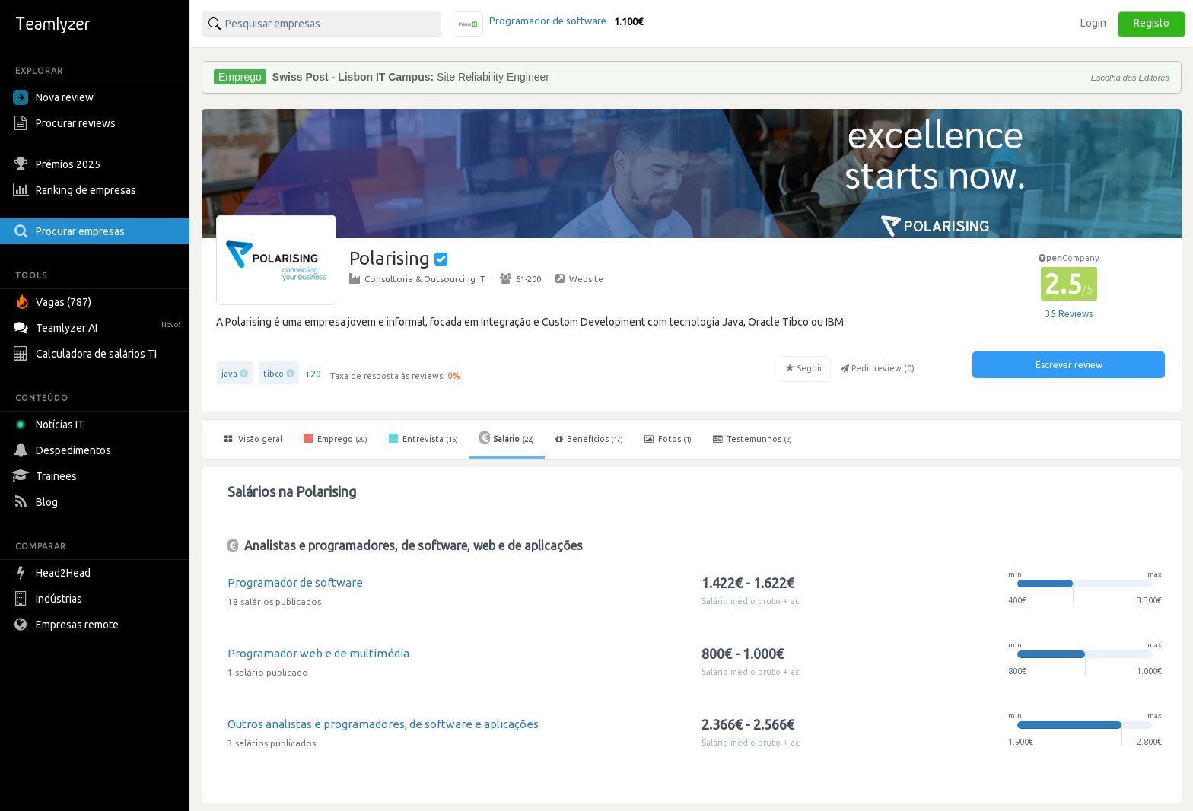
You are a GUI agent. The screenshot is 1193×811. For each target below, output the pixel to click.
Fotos (668, 439)
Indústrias (49, 599)
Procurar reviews (66, 123)
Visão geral (253, 439)
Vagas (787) (54, 302)
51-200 (520, 278)
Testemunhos (752, 439)
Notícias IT (51, 424)
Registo (1151, 23)
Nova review (53, 97)
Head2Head (54, 573)
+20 (313, 374)
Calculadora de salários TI (87, 354)
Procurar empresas (71, 231)
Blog (37, 502)
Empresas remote (68, 625)
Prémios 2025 (58, 164)
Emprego (335, 438)
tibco (273, 373)
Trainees (47, 476)
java (229, 373)
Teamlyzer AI (98, 326)
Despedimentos (64, 450)
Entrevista (423, 438)
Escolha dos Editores (1130, 77)
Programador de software (295, 582)
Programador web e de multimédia (318, 653)
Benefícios (589, 439)
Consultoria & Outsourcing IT (417, 278)
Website (579, 278)
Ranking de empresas (76, 190)
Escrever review (1069, 365)
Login (1093, 23)
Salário (506, 437)
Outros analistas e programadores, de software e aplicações (383, 723)
